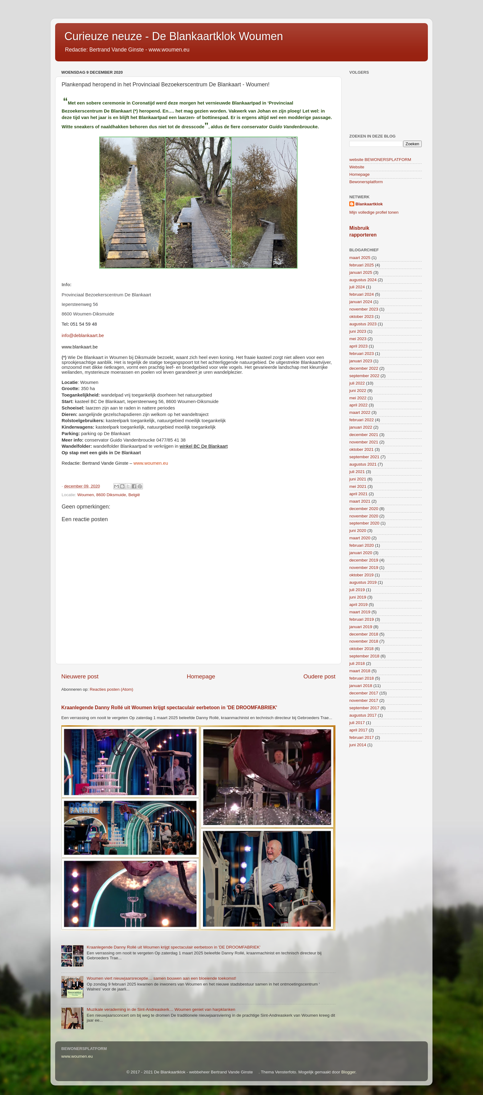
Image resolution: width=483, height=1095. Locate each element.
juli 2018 (357, 663)
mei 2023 (358, 338)
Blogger (348, 1072)
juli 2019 (357, 589)
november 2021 (363, 442)
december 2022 (363, 368)
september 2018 (364, 656)
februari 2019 (361, 619)
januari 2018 (360, 685)
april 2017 (358, 730)
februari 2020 (361, 545)
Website (356, 167)
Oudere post (319, 676)
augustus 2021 (363, 464)
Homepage (201, 676)
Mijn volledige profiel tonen (374, 212)
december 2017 (363, 693)
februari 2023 (361, 353)
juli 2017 (357, 722)
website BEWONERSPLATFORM (380, 159)
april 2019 (358, 604)
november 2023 (363, 309)
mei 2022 (358, 398)
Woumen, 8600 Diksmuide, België (108, 494)
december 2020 (363, 508)
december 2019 (363, 560)
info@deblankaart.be (83, 335)
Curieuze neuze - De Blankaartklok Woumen (173, 36)
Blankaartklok (369, 204)
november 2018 (363, 641)
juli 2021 (357, 471)
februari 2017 (361, 737)
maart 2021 (359, 501)
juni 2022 (357, 390)
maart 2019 (359, 612)
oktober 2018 (361, 648)
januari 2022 (360, 427)
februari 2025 (361, 265)
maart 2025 (359, 257)
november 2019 (363, 567)
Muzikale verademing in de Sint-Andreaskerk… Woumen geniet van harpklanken (161, 1009)
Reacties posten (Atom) (111, 689)
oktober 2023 (361, 316)
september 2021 (364, 457)
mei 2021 (358, 486)
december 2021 (363, 434)
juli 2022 (357, 383)
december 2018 (363, 634)
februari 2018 (361, 678)
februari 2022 (361, 420)
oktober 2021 (361, 449)
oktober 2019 (361, 575)
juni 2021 (357, 479)
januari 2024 (360, 301)
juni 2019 (357, 597)
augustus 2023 (363, 324)
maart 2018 (359, 671)
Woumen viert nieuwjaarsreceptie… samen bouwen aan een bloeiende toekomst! (161, 978)
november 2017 (363, 700)
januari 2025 (360, 272)
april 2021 (358, 494)
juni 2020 (357, 530)
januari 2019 (360, 626)
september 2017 (364, 708)
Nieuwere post (80, 676)
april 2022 (358, 405)
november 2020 (363, 516)
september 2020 (364, 523)
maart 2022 (359, 412)
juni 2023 (357, 331)
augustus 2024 (363, 280)
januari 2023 (360, 361)
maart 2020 (359, 538)
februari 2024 (361, 294)
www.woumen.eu (77, 1056)
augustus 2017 (363, 715)
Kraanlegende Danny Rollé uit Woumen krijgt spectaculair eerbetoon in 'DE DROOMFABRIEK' (169, 707)
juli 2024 (357, 287)
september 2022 (364, 375)
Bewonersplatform (366, 181)
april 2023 (358, 346)
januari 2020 (360, 552)
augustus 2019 (363, 582)
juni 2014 (357, 745)
